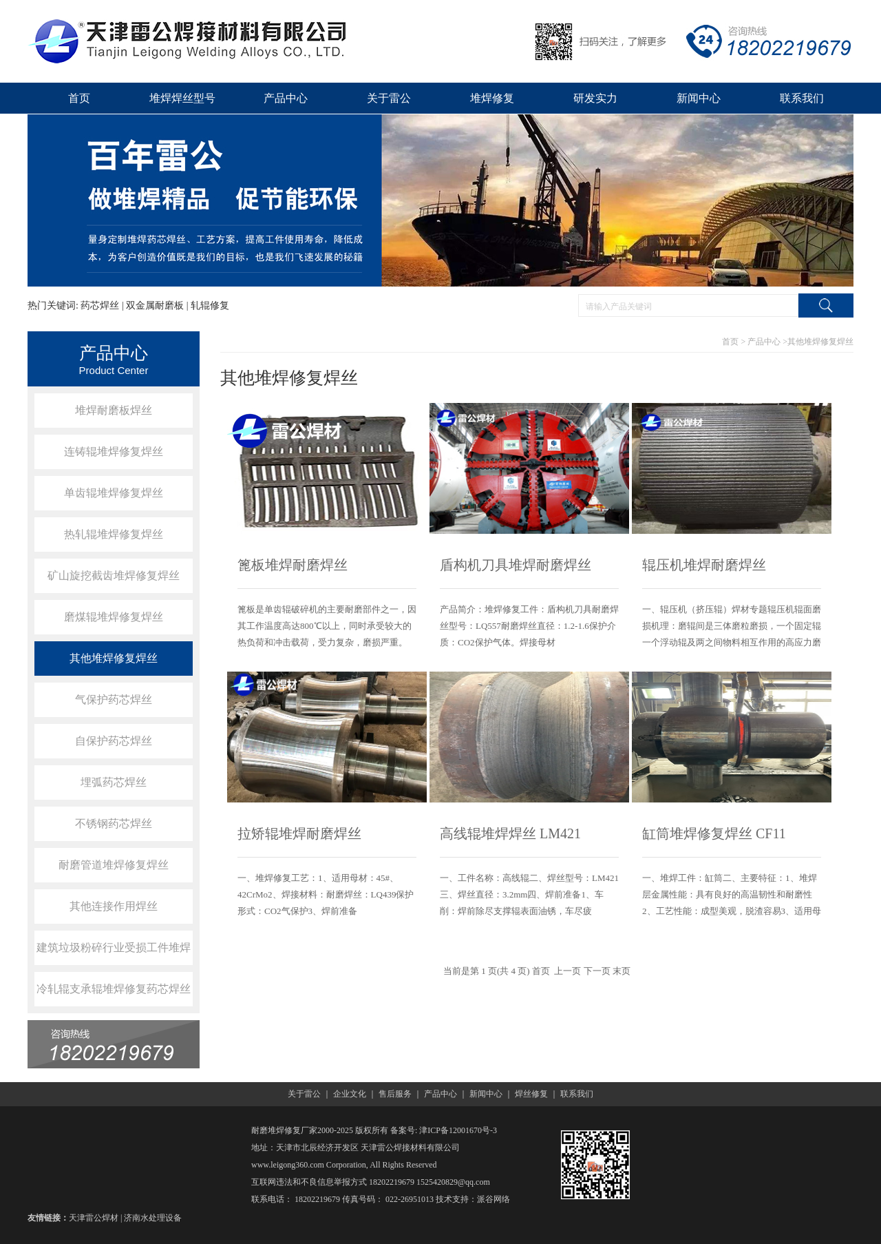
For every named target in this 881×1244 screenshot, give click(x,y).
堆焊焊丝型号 (182, 98)
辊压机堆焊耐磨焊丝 (704, 564)
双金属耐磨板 (155, 305)
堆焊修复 (492, 98)
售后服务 (395, 1094)
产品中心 (286, 98)
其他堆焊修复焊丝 (114, 658)
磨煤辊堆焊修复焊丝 (113, 617)
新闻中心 (699, 98)
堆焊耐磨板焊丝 (113, 410)
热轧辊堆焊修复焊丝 (113, 534)
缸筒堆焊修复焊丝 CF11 (714, 833)
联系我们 (802, 98)
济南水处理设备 (153, 1218)
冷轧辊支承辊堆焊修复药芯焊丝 (113, 989)
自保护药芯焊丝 (113, 741)
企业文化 (349, 1094)
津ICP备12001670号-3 (458, 1130)
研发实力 (595, 98)
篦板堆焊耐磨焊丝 (292, 564)
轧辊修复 (210, 305)
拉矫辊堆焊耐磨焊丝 (299, 833)
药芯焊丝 (100, 305)
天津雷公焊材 (93, 1218)
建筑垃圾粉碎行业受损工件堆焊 (113, 947)
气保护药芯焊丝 (113, 699)
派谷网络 (493, 1199)
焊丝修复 (531, 1094)
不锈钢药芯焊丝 (113, 823)
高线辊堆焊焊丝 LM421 (510, 833)
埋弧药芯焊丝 (114, 782)
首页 (79, 98)
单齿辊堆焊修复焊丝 (113, 493)
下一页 (597, 971)
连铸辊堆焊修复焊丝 (113, 451)
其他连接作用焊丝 (114, 906)
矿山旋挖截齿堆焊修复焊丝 (113, 575)
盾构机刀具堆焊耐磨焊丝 (515, 564)
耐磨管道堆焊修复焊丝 (114, 865)
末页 (621, 971)
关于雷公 (389, 98)
